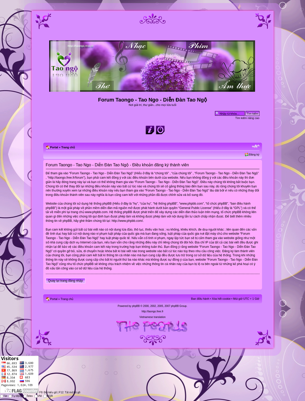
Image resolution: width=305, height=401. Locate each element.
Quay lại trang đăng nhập (65, 280)
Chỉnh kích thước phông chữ (255, 146)
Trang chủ (68, 147)
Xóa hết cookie (221, 298)
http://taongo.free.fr (152, 311)
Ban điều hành (200, 298)
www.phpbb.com (96, 212)
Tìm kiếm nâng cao (247, 118)
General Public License (195, 208)
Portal (54, 147)
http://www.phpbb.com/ (127, 221)
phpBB (136, 306)
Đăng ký (254, 154)
